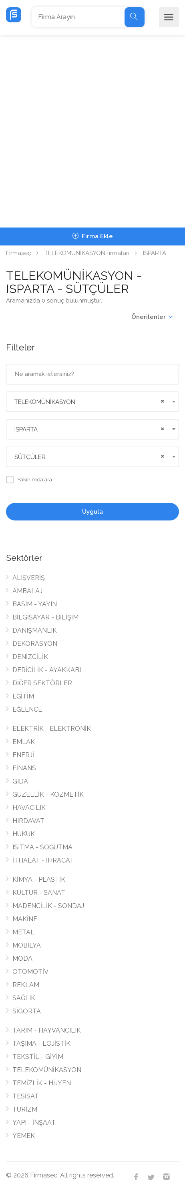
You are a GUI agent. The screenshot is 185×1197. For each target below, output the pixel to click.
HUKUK (23, 834)
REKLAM (25, 985)
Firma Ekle (92, 236)
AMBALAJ (27, 591)
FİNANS (24, 768)
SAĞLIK (23, 998)
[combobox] (92, 402)
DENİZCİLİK (30, 657)
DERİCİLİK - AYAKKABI (46, 670)
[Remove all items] (161, 400)
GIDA (20, 781)
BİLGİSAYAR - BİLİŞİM (45, 617)
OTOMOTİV (30, 971)
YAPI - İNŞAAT (34, 1122)
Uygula (92, 511)
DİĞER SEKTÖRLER (42, 683)
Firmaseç (18, 253)
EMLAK (23, 742)
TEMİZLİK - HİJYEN (41, 1083)
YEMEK (23, 1136)
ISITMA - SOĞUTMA (42, 847)
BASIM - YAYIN (34, 604)
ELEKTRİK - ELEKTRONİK (51, 728)
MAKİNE (24, 919)
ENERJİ (23, 755)
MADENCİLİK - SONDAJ (48, 906)
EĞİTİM (23, 696)
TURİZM (24, 1109)
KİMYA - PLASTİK (38, 879)
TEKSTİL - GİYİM (37, 1056)
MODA (22, 958)
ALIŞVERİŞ (28, 578)
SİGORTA (26, 1011)
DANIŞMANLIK (34, 630)
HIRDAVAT (28, 821)
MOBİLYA (26, 945)
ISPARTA (154, 253)
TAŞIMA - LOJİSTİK (41, 1043)
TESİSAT (25, 1096)
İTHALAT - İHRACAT (43, 860)
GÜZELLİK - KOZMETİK (48, 794)
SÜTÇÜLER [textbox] (30, 457)
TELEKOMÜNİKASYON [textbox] (44, 402)
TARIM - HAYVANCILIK (46, 1030)
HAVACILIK (29, 807)
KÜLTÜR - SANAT (38, 892)
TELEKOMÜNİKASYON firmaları (86, 253)
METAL (23, 932)
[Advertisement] (92, 131)
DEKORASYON (34, 643)
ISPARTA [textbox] (26, 429)
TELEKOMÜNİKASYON (46, 1070)
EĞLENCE (27, 709)
